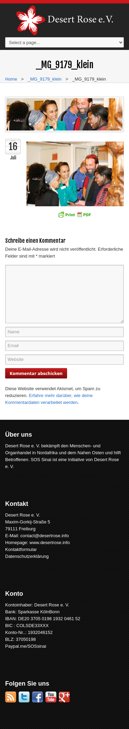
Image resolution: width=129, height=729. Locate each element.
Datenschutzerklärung (27, 556)
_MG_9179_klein (45, 79)
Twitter (24, 696)
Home (11, 79)
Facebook (37, 696)
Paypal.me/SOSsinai (25, 646)
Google (64, 696)
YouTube (50, 696)
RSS (10, 696)
